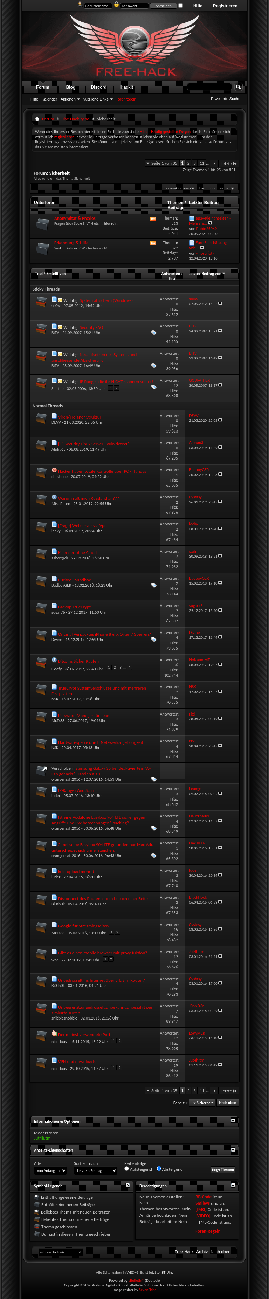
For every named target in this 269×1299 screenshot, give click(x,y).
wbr (54, 960)
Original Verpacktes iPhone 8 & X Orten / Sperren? (104, 634)
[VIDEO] (203, 1215)
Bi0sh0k (58, 903)
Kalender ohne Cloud (77, 552)
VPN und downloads (77, 1061)
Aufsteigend (138, 1169)
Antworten (170, 273)
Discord (99, 87)
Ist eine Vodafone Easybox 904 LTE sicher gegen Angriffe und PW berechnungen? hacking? (98, 820)
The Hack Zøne (75, 119)
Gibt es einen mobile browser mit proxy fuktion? (102, 952)
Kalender (49, 99)
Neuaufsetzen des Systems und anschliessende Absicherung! (94, 357)
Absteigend (170, 1169)
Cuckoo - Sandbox (74, 579)
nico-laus (59, 1041)
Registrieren (225, 6)
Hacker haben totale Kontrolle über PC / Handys (102, 471)
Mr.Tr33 (57, 720)
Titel (39, 273)
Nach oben (227, 1103)
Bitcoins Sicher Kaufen (78, 661)
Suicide (57, 388)
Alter (38, 1163)
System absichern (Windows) (106, 300)
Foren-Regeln (207, 1231)
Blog (71, 87)
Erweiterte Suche (225, 99)
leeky (56, 530)
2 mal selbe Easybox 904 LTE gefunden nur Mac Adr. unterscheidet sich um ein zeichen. (102, 847)
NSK (54, 699)
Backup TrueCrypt (74, 606)
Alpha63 (58, 449)
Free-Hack (184, 1251)
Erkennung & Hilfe (71, 243)
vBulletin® (136, 1280)
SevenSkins (147, 1289)
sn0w (56, 305)
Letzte (229, 163)
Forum (42, 87)
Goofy (56, 668)
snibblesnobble (64, 1018)
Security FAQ (91, 327)
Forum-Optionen (178, 188)
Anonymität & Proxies (75, 218)
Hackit (126, 87)
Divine (56, 639)
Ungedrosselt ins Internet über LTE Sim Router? (101, 980)
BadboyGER (61, 585)
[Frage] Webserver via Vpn (82, 525)
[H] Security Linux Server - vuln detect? (94, 444)
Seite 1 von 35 (164, 163)
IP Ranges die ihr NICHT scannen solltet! (116, 381)
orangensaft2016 (65, 779)
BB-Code (203, 1197)
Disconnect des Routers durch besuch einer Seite (103, 898)
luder (56, 795)
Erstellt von (56, 273)
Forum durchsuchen (214, 188)
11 (202, 163)
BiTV (55, 332)
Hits (171, 278)
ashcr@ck (59, 557)
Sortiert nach (86, 1163)
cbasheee (59, 476)
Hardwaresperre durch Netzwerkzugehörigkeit (100, 742)
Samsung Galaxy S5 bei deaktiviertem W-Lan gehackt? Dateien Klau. (101, 771)
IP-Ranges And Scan (76, 790)
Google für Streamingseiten (83, 925)
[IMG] (201, 1209)
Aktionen (68, 99)
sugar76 (58, 612)
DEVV (56, 422)
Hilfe (197, 6)
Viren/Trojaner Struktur (79, 417)
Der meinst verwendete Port (84, 1034)
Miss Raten (60, 503)
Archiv (202, 1251)
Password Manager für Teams (85, 715)
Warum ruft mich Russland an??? (88, 498)
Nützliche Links (96, 99)
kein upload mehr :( (76, 871)
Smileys (202, 1203)
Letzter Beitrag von (207, 273)
